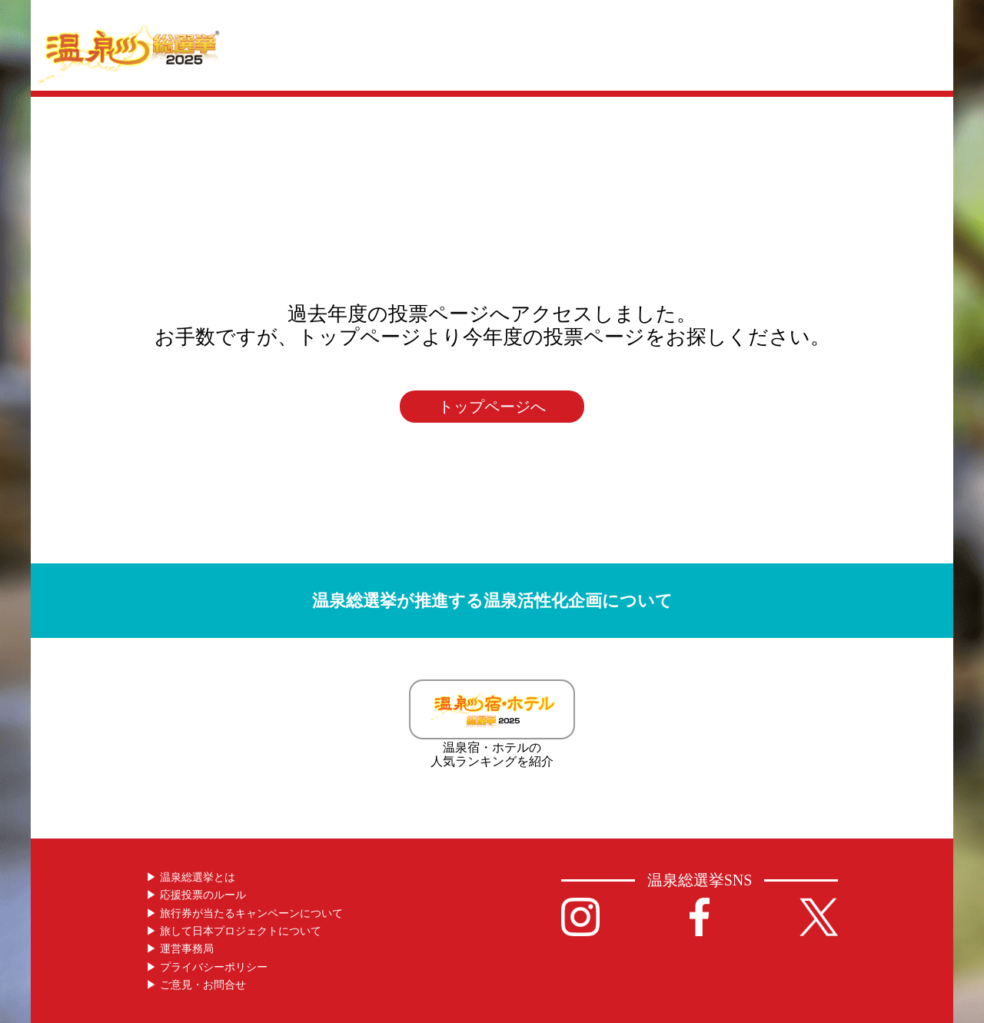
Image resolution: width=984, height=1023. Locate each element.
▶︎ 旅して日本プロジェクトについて (233, 931)
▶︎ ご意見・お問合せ (196, 985)
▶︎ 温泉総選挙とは (190, 877)
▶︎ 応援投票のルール (196, 895)
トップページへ (492, 406)
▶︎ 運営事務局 (180, 949)
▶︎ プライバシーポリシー (207, 967)
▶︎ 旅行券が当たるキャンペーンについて (244, 913)
